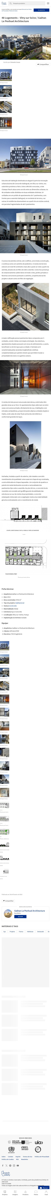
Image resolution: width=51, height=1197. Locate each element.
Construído (13, 606)
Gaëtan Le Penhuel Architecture (29, 910)
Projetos (12, 931)
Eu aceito (41, 10)
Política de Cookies (13, 10)
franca (21, 931)
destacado (40, 931)
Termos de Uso (25, 9)
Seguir (20, 917)
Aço (4, 931)
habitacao (30, 931)
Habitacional (19, 603)
